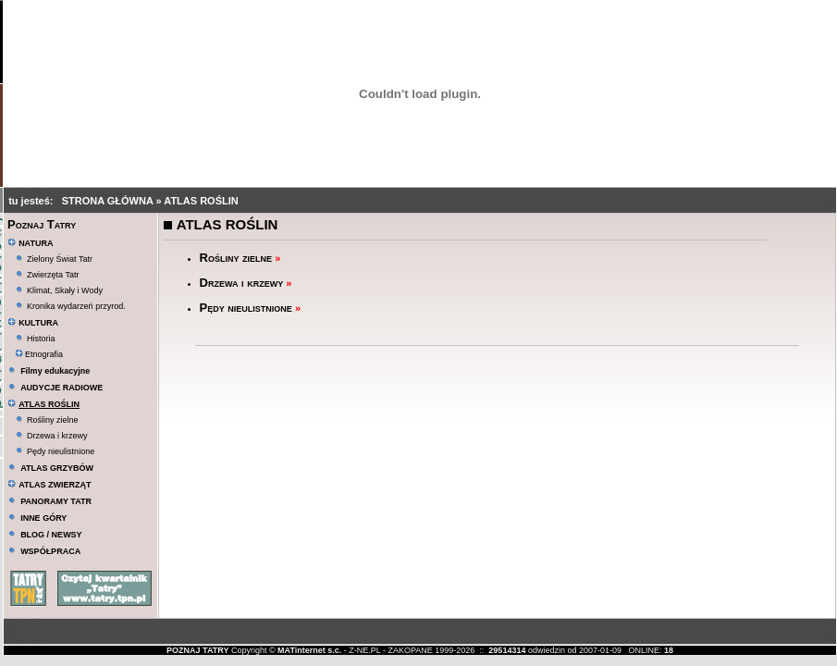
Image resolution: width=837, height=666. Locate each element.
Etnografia (39, 354)
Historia (41, 338)
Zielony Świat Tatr (59, 259)
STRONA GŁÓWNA (109, 200)
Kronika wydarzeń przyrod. (76, 306)
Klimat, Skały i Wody (65, 290)
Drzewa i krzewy (57, 435)
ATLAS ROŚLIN (201, 200)
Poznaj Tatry (41, 224)
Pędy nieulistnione (60, 451)
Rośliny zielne (53, 420)
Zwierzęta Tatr (53, 274)
